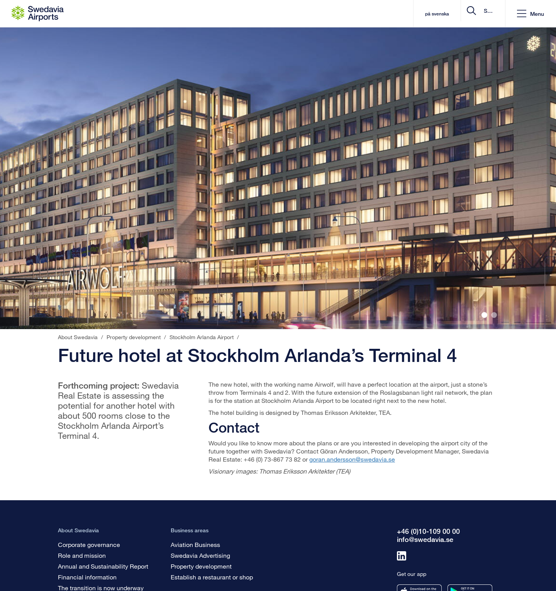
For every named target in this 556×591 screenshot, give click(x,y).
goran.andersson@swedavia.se (352, 459)
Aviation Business (195, 544)
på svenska (372, 14)
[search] (453, 13)
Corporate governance (89, 544)
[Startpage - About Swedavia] (38, 13)
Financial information (87, 577)
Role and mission (82, 555)
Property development (201, 566)
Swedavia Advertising (200, 555)
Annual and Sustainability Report (103, 566)
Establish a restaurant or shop (212, 577)
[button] (530, 14)
